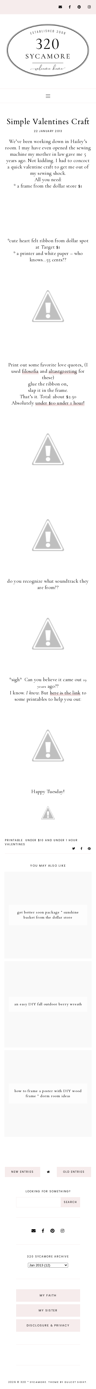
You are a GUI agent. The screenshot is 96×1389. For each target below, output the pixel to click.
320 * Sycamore (33, 1382)
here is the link (65, 693)
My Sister (48, 1310)
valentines (15, 844)
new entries (22, 1172)
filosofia (30, 371)
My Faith (48, 1295)
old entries (74, 1172)
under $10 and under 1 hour (51, 840)
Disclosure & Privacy (48, 1325)
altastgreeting (63, 371)
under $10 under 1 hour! (59, 403)
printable (14, 840)
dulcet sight (76, 1382)
